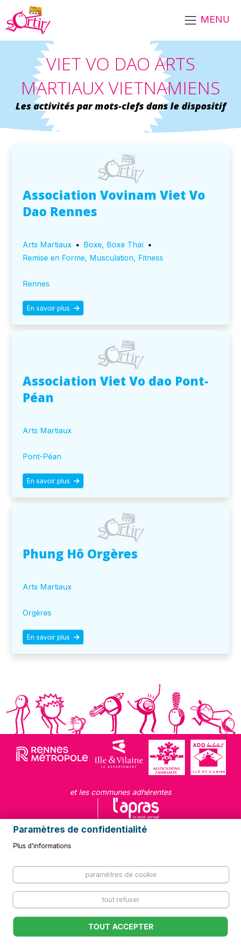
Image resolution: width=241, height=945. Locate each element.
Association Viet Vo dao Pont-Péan (115, 389)
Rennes (36, 283)
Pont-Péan (42, 456)
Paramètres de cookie (121, 874)
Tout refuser (121, 899)
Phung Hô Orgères (80, 553)
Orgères (37, 612)
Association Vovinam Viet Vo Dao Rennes (114, 203)
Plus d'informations (42, 846)
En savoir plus (53, 308)
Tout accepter (120, 926)
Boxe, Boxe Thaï (113, 244)
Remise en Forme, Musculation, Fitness (93, 257)
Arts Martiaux (47, 244)
